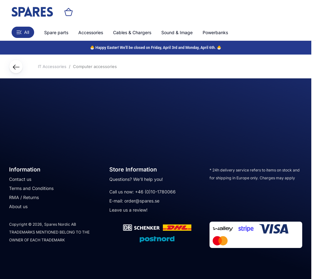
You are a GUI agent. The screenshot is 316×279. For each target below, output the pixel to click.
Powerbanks (215, 32)
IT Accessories (52, 66)
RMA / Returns (24, 197)
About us (18, 206)
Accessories (90, 32)
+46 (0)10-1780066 (155, 191)
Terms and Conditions (31, 188)
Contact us (20, 179)
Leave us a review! (128, 210)
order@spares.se (141, 200)
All (23, 32)
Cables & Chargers (132, 32)
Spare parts (56, 32)
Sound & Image (177, 32)
